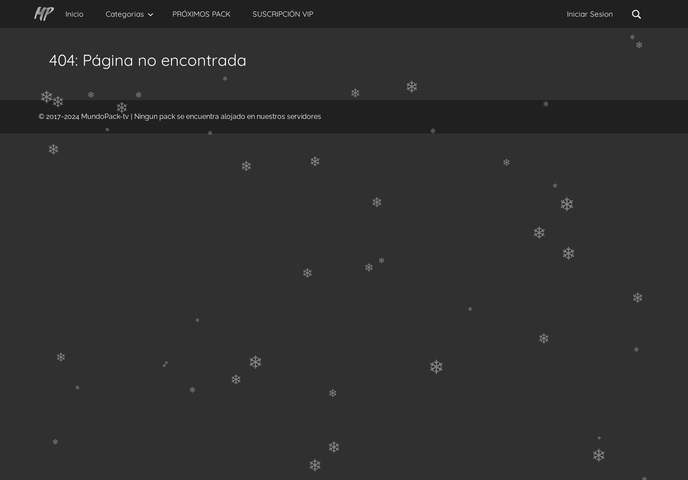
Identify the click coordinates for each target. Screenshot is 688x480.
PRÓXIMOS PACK (201, 13)
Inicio (74, 13)
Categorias (130, 13)
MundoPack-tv (105, 116)
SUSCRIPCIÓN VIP (283, 13)
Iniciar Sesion (590, 13)
